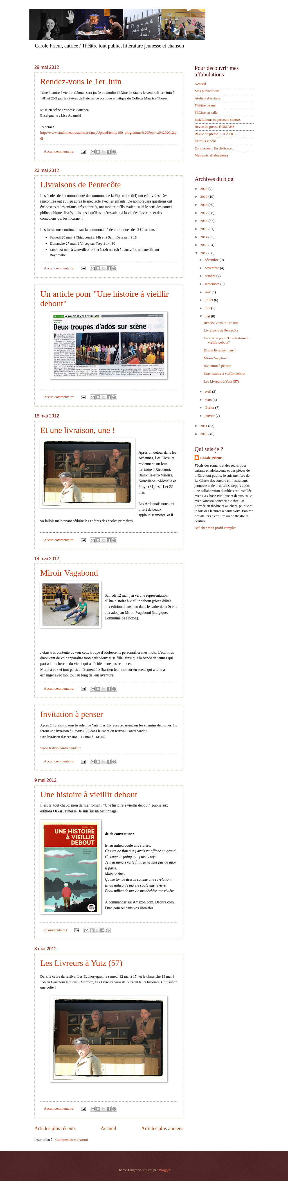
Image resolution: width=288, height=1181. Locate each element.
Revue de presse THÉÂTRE (215, 134)
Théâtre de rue (205, 105)
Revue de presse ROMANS (215, 127)
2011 (204, 426)
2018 (204, 205)
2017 (204, 213)
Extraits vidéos (205, 141)
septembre (212, 284)
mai (207, 316)
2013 (204, 245)
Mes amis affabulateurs (211, 155)
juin (207, 308)
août (208, 292)
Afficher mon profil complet (215, 528)
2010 (204, 434)
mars (208, 400)
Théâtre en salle (206, 113)
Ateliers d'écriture (207, 98)
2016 (204, 221)
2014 (204, 237)
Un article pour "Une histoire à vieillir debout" (226, 340)
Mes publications (207, 91)
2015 (204, 229)
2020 (204, 189)
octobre (210, 276)
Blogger (164, 1170)
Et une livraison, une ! (77, 430)
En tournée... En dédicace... (214, 148)
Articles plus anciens (162, 1128)
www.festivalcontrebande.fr (60, 748)
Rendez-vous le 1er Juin (81, 81)
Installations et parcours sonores (218, 120)
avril (208, 392)
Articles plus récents (55, 1128)
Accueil (108, 1128)
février (209, 408)
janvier (209, 416)
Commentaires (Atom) (71, 1140)
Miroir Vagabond (69, 572)
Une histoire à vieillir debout (88, 794)
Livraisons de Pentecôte (80, 184)
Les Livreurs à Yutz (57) (81, 962)
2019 (204, 197)
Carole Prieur (211, 458)
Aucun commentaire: (59, 151)
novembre (212, 268)
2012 (204, 253)
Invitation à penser (71, 714)
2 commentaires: (56, 930)
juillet (209, 300)
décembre (211, 260)
